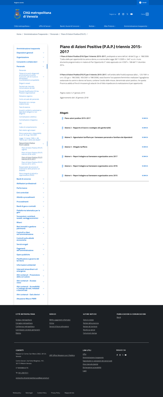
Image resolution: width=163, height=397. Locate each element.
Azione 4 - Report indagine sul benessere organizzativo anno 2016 (91, 166)
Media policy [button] (17, 393)
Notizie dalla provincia (91, 323)
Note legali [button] (29, 393)
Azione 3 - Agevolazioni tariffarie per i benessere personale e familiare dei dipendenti (98, 137)
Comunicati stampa (90, 333)
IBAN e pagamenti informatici (59, 320)
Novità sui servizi (89, 329)
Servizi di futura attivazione (59, 326)
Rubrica (18, 333)
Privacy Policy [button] (55, 393)
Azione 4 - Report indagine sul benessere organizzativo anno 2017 (91, 156)
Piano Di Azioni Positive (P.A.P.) (73, 34)
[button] (143, 2)
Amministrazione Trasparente (36, 34)
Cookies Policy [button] (41, 393)
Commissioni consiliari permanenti (28, 329)
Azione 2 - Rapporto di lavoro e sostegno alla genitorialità (88, 127)
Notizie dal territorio (90, 326)
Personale (54, 34)
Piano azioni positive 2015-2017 (78, 118)
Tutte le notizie (88, 320)
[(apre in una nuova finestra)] (115, 14)
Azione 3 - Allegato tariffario (76, 146)
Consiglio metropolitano (24, 323)
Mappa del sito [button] (69, 393)
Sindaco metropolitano (24, 320)
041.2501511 (23, 372)
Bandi (119, 317)
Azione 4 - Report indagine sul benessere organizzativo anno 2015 (91, 175)
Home (19, 34)
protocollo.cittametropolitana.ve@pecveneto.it (32, 378)
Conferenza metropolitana (25, 326)
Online (51, 323)
